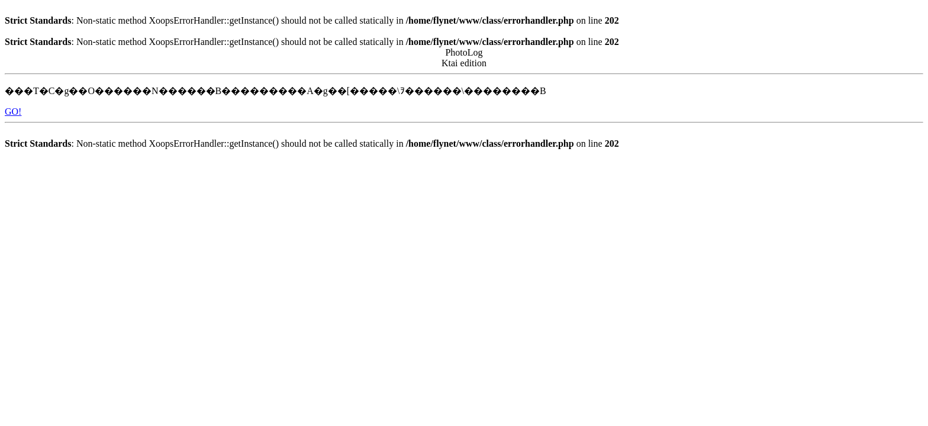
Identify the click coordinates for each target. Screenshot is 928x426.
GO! (13, 111)
